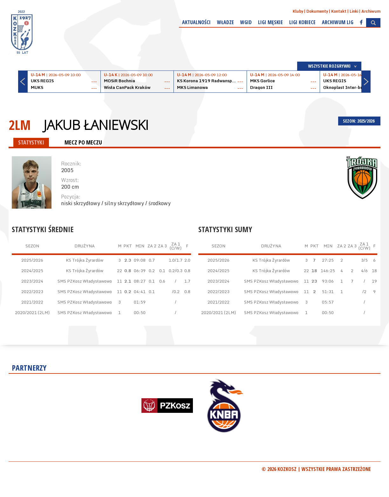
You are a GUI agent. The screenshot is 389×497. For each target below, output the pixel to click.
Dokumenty (317, 11)
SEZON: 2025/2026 (359, 121)
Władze (225, 22)
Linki (354, 11)
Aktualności (196, 22)
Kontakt (338, 11)
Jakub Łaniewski (96, 125)
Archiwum (370, 11)
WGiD (246, 22)
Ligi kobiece (302, 22)
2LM (20, 125)
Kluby (298, 11)
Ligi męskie (270, 22)
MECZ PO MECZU (83, 142)
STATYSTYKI (31, 142)
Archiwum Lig (337, 22)
